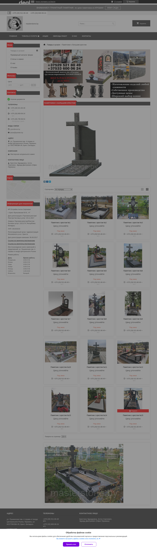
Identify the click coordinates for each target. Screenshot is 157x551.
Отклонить (89, 544)
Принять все (71, 544)
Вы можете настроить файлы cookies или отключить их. (77, 539)
